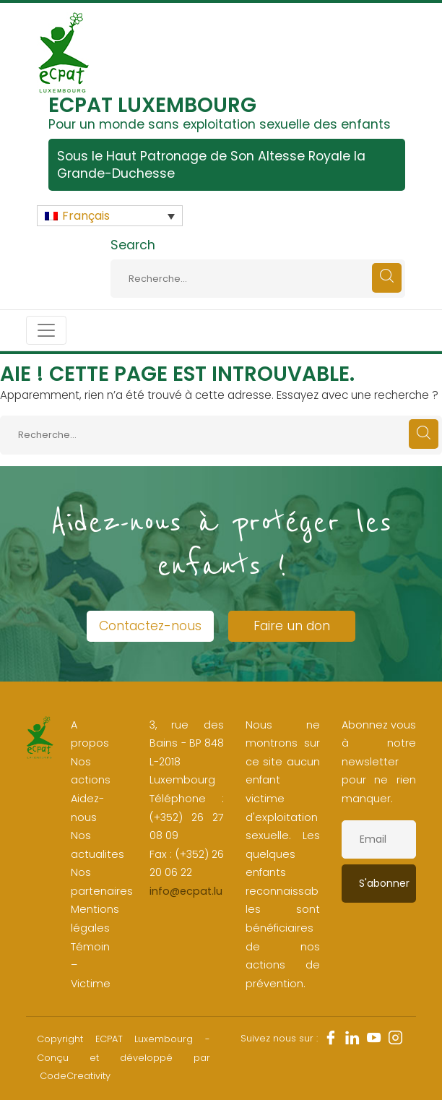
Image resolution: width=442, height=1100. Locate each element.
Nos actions (90, 771)
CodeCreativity (75, 1076)
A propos (90, 734)
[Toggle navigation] (46, 330)
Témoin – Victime (90, 965)
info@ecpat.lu (186, 891)
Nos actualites (97, 844)
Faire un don (292, 626)
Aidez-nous (87, 808)
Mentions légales (95, 918)
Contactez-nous (150, 626)
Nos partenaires (102, 881)
